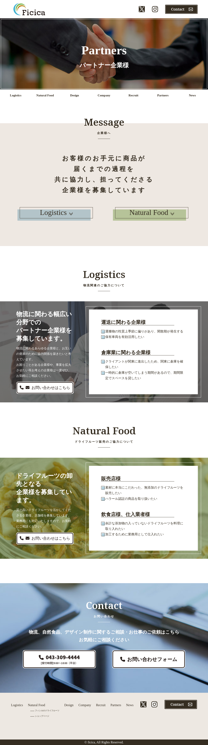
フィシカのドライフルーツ (47, 710)
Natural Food (151, 212)
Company (84, 705)
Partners (115, 705)
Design (69, 705)
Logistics (56, 212)
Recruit (101, 705)
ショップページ (42, 716)
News (129, 705)
